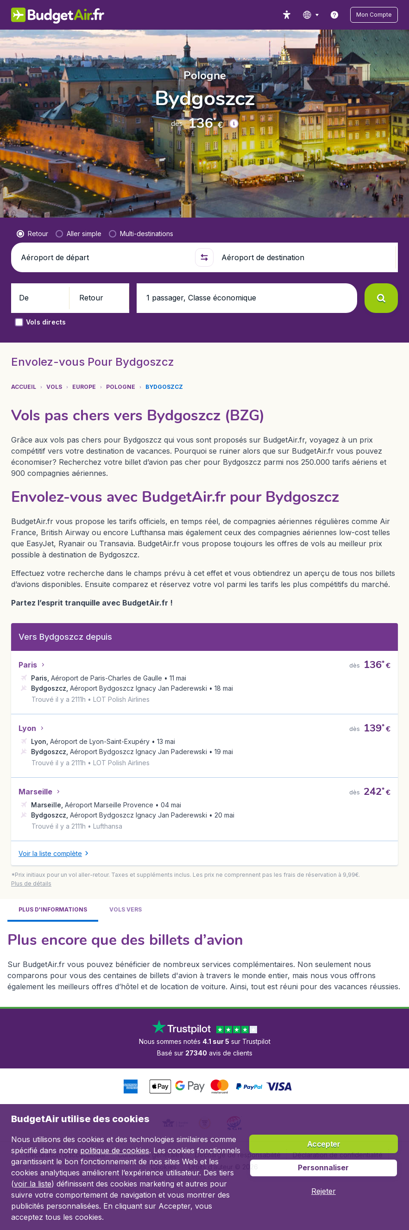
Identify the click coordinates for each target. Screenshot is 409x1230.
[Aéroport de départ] (104, 257)
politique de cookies (114, 1150)
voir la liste (32, 1183)
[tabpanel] (204, 963)
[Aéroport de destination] (304, 257)
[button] (381, 14)
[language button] (324, 14)
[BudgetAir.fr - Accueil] (52, 15)
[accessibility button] (300, 14)
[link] (347, 14)
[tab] (52, 913)
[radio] (32, 234)
